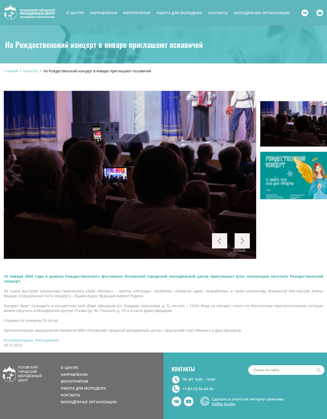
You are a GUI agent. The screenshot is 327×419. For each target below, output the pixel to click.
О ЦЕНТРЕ (75, 12)
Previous (219, 240)
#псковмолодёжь (18, 340)
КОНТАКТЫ (218, 12)
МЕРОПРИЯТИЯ (137, 12)
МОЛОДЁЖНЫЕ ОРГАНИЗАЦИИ (262, 12)
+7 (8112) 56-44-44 (197, 388)
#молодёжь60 (47, 340)
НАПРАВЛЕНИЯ (103, 12)
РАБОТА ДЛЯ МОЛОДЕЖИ (179, 12)
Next (242, 240)
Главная (11, 71)
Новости (30, 71)
